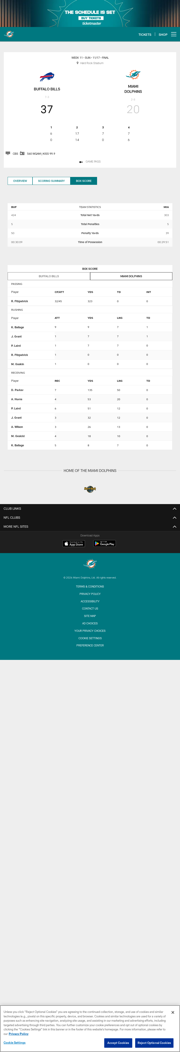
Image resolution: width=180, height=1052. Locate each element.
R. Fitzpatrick (19, 301)
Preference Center (90, 645)
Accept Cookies (118, 1044)
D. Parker (17, 389)
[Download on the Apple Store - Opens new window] (73, 544)
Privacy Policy (90, 593)
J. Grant (16, 336)
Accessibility (90, 601)
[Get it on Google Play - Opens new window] (104, 545)
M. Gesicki (18, 436)
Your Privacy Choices (90, 630)
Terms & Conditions (90, 586)
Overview (20, 180)
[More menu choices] (173, 34)
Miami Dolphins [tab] (131, 276)
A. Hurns (16, 399)
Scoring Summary (51, 180)
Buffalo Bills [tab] (49, 276)
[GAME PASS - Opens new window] (90, 162)
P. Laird (16, 345)
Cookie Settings (90, 638)
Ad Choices (90, 623)
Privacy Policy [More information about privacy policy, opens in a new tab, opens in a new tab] (18, 1035)
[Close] (173, 1014)
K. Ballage (17, 327)
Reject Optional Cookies (154, 1044)
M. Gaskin (17, 364)
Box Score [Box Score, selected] (83, 180)
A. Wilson (17, 426)
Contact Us (90, 608)
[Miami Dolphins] (90, 564)
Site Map (90, 615)
